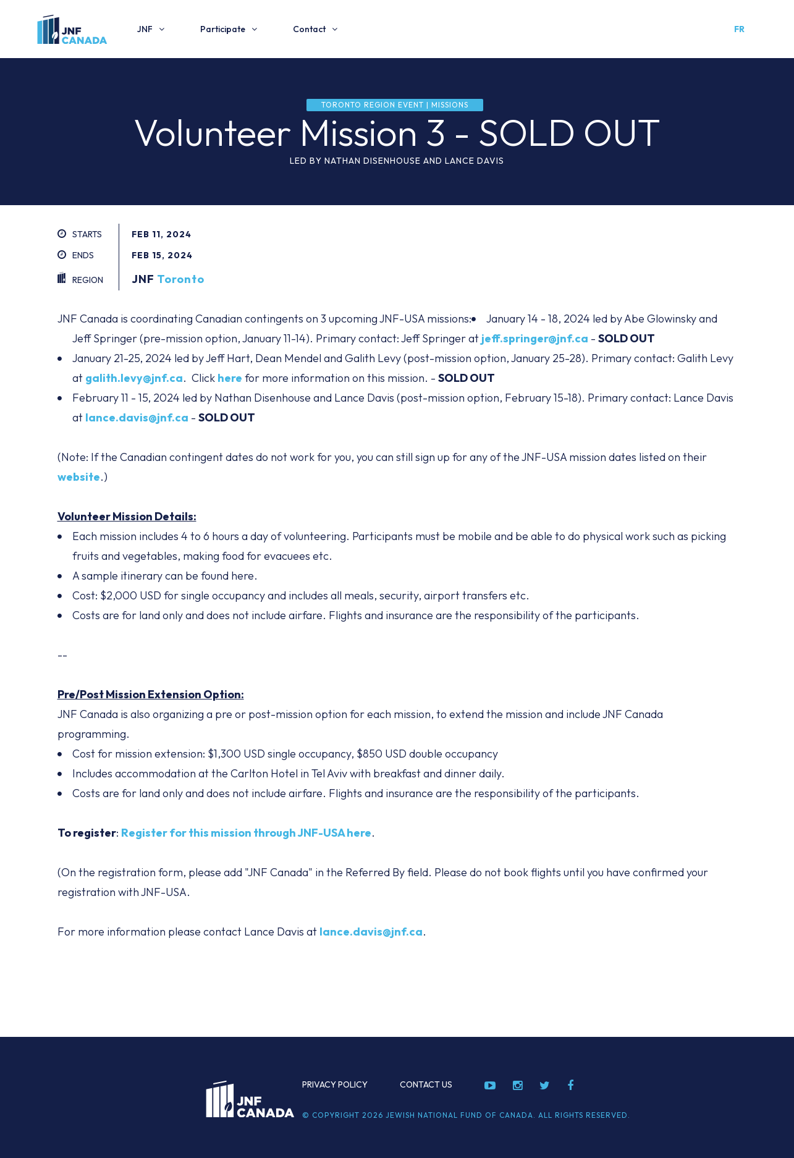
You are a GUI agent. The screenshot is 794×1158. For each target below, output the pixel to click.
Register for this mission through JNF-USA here (246, 833)
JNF (145, 29)
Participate (222, 29)
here (230, 378)
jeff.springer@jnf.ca (534, 338)
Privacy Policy (335, 1084)
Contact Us (426, 1084)
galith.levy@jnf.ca (134, 378)
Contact (309, 29)
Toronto (181, 279)
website (78, 477)
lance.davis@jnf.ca (136, 417)
